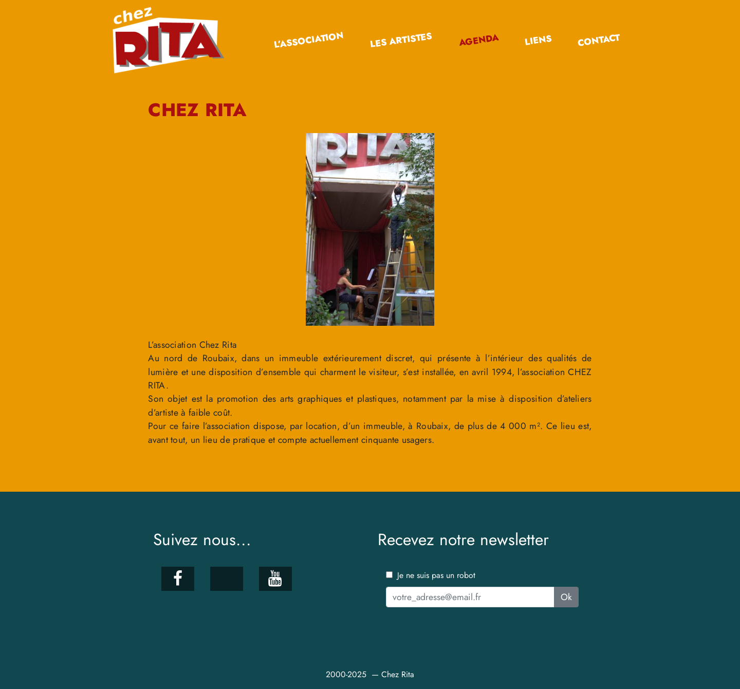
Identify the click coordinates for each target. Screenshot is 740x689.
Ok (566, 597)
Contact (599, 40)
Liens (538, 40)
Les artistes (401, 40)
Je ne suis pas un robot (430, 575)
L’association (308, 40)
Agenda (478, 40)
